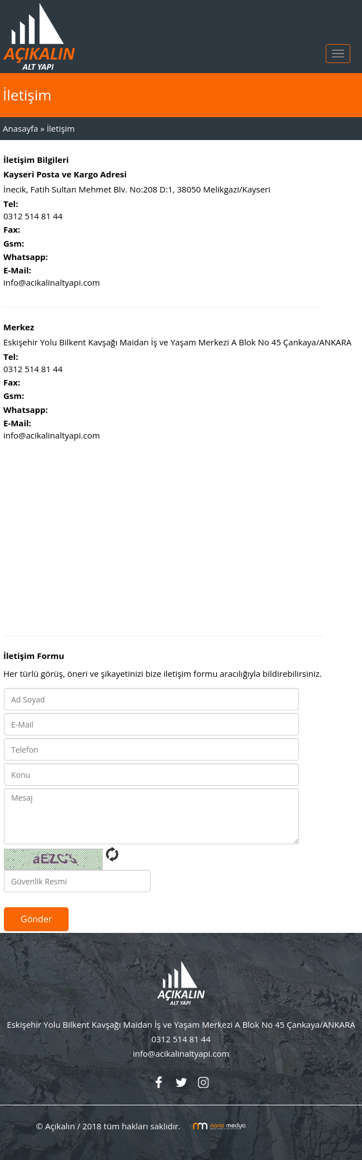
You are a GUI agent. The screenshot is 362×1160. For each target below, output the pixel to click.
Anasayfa (20, 128)
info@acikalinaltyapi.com (51, 282)
